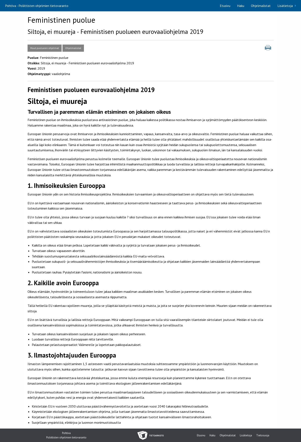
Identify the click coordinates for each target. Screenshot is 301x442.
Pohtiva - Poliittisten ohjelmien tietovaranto (36, 6)
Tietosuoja (262, 435)
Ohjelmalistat (261, 6)
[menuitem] (225, 6)
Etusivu (225, 6)
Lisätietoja (285, 6)
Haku (240, 6)
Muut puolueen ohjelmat (44, 48)
